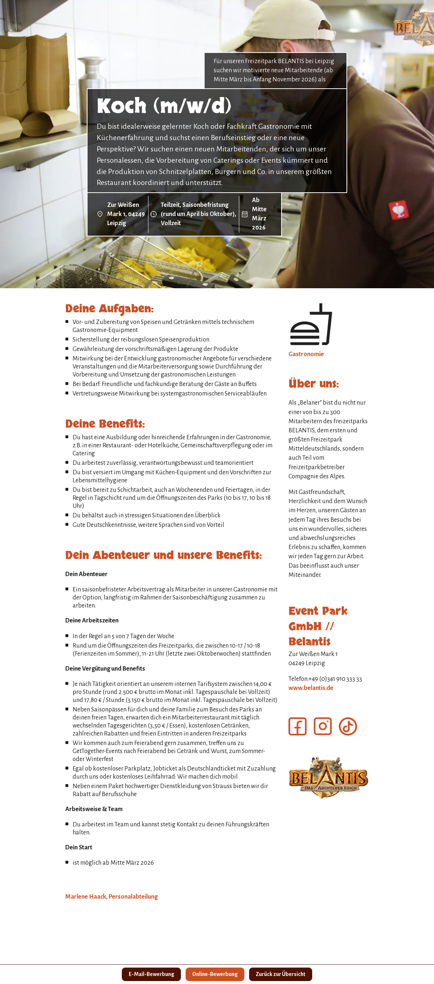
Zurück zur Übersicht (284, 974)
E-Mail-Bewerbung (148, 974)
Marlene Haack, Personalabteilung (111, 897)
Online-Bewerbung (215, 974)
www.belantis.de (310, 688)
